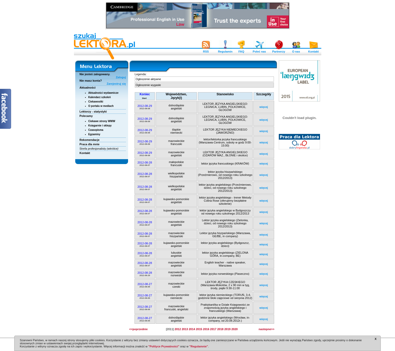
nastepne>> (266, 329)
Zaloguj (121, 77)
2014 (192, 329)
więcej (263, 106)
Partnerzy (278, 50)
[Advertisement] (299, 230)
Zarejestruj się (116, 83)
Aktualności (88, 87)
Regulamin (225, 50)
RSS (206, 50)
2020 (234, 329)
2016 (206, 329)
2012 (178, 329)
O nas (296, 50)
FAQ (241, 50)
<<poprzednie (138, 329)
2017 (213, 329)
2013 (185, 329)
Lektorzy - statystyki (93, 111)
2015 (199, 329)
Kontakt (313, 50)
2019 (227, 329)
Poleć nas (259, 50)
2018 (220, 329)
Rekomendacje (90, 139)
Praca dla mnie (90, 144)
